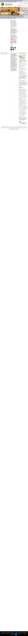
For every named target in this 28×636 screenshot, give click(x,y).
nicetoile (23, 99)
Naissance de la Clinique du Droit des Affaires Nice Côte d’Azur (23, 62)
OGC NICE (21, 100)
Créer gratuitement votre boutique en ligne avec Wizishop (23, 85)
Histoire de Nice (21, 95)
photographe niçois (23, 102)
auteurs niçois (22, 89)
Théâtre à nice (24, 107)
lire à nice (23, 97)
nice (20, 99)
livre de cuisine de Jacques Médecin (23, 97)
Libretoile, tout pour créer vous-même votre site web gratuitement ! (23, 73)
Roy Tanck (23, 118)
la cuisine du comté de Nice (23, 96)
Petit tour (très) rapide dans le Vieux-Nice (23, 64)
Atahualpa (17, 129)
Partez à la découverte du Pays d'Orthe (23, 82)
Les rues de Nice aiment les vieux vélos (23, 68)
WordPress (14, 129)
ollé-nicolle (22, 101)
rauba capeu (23, 105)
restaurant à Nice (24, 106)
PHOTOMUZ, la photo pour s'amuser (23, 75)
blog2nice (9, 4)
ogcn (25, 99)
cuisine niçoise (22, 93)
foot (21, 94)
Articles (20, 3)
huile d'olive (24, 95)
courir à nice (21, 92)
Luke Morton (21, 119)
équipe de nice (23, 116)
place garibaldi (21, 103)
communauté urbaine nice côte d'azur (23, 91)
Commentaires (25, 3)
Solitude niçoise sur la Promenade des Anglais (23, 70)
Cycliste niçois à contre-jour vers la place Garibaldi (23, 66)
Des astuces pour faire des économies (23, 80)
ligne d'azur (20, 97)
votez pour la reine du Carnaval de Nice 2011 (14, 66)
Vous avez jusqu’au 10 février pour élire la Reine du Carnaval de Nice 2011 (13, 23)
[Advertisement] (5, 35)
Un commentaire (13, 70)
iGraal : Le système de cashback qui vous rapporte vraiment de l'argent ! (5, 53)
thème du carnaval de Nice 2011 (14, 65)
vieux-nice (23, 112)
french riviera (24, 94)
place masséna (25, 103)
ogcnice (24, 100)
